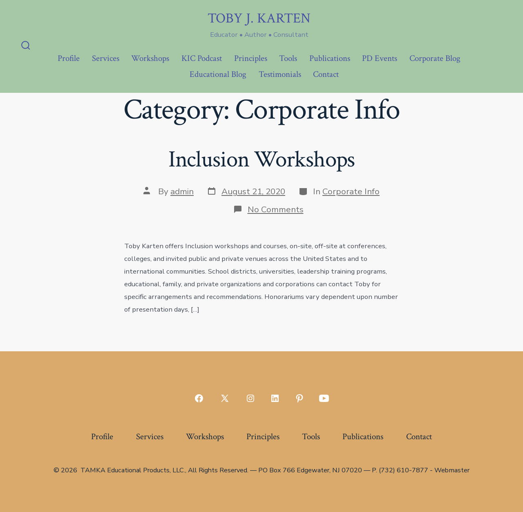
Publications (329, 58)
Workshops (150, 58)
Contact (326, 74)
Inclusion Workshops (261, 159)
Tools (288, 58)
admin (182, 191)
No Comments (276, 209)
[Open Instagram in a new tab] (250, 398)
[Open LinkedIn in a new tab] (275, 398)
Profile (69, 58)
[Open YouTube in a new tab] (324, 398)
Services (105, 58)
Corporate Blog (434, 58)
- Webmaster (449, 470)
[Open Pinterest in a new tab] (299, 398)
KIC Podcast (201, 58)
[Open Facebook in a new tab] (199, 398)
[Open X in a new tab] (224, 398)
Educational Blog (218, 74)
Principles (250, 58)
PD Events (379, 58)
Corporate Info (351, 191)
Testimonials (280, 74)
